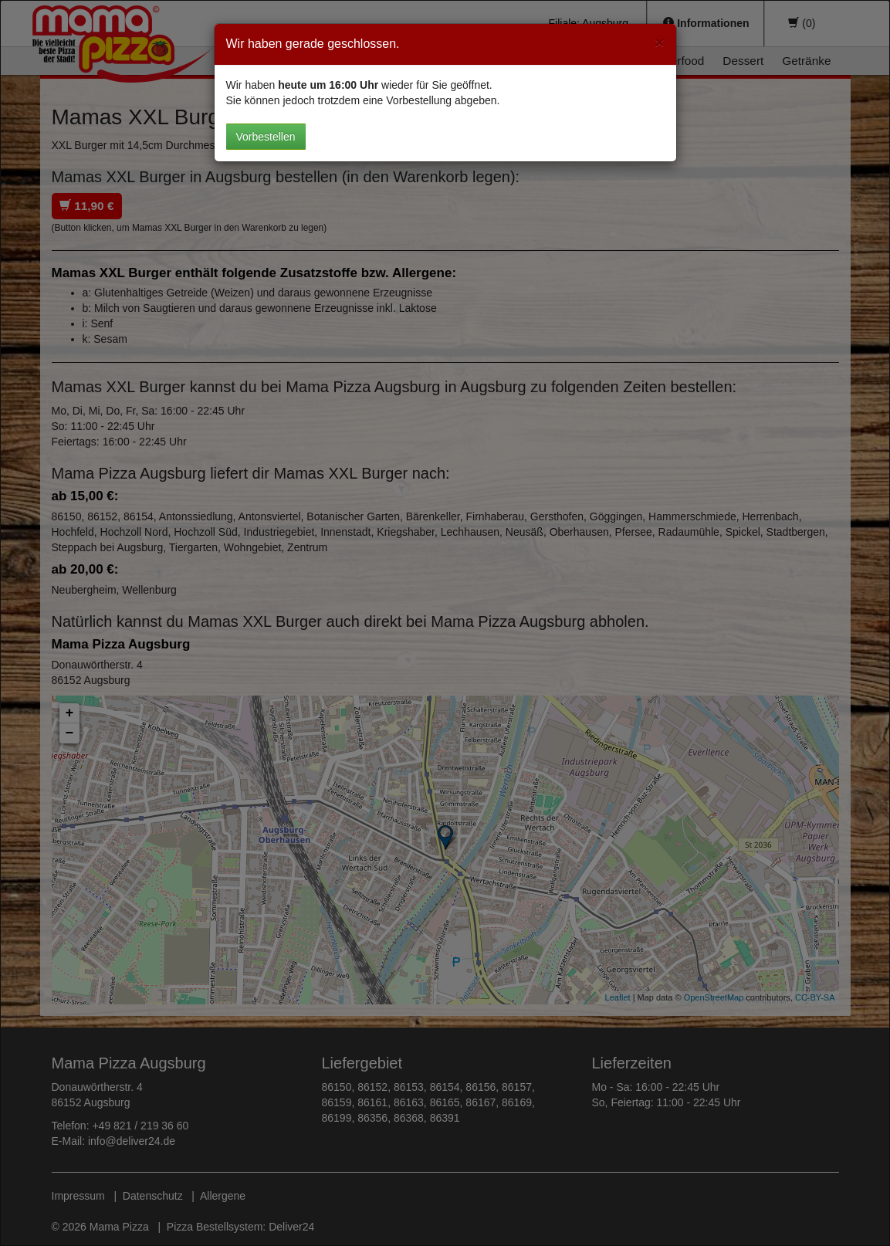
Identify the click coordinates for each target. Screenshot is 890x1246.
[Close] (659, 42)
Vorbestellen (266, 136)
